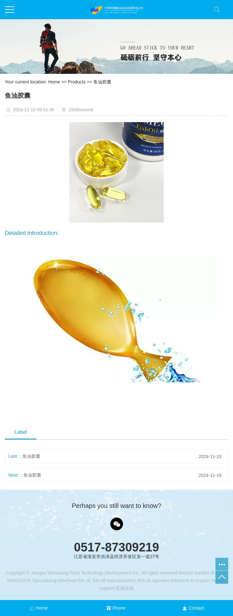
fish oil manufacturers (113, 580)
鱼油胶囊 (102, 81)
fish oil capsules (152, 580)
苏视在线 (125, 588)
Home (54, 81)
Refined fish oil (75, 580)
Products (76, 81)
